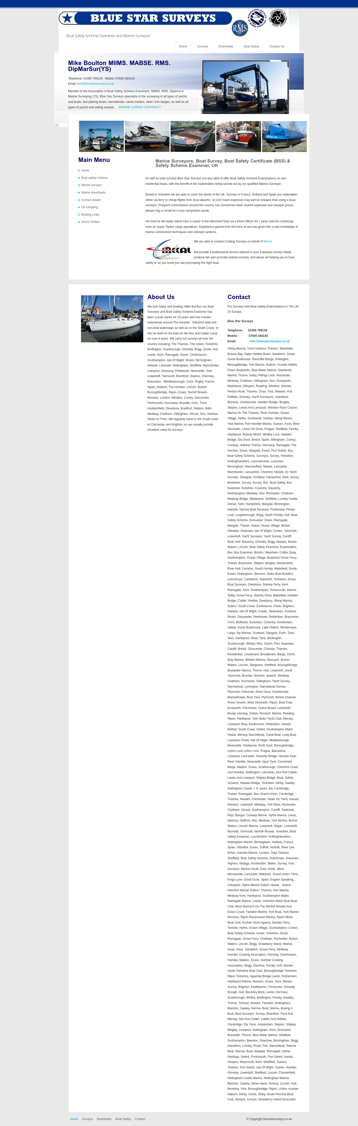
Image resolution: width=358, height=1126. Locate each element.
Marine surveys (91, 185)
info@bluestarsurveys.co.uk (95, 83)
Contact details (91, 200)
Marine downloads (93, 192)
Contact (140, 1119)
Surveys (202, 46)
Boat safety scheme (94, 178)
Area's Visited (90, 222)
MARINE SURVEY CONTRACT (140, 107)
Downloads (226, 46)
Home (183, 46)
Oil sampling (89, 207)
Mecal (268, 241)
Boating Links (90, 214)
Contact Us (277, 46)
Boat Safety (251, 46)
